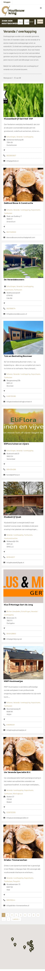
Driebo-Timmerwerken (15, 860)
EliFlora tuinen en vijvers (16, 443)
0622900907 (11, 155)
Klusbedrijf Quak (12, 517)
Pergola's (16, 881)
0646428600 (11, 633)
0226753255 (11, 812)
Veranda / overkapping (24, 137)
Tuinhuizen (8, 213)
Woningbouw (18, 793)
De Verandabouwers (14, 279)
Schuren (9, 210)
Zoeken (40, 21)
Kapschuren (35, 210)
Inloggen (7, 2)
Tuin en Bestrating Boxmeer (18, 356)
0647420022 (11, 232)
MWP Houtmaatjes (13, 681)
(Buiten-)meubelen (13, 611)
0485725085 (11, 396)
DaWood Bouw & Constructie (18, 203)
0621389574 (10, 308)
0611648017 (10, 557)
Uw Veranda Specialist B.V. (17, 772)
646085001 (10, 725)
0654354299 (11, 469)
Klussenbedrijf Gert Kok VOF (18, 118)
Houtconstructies (11, 538)
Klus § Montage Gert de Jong (18, 604)
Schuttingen (11, 137)
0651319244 (10, 900)
